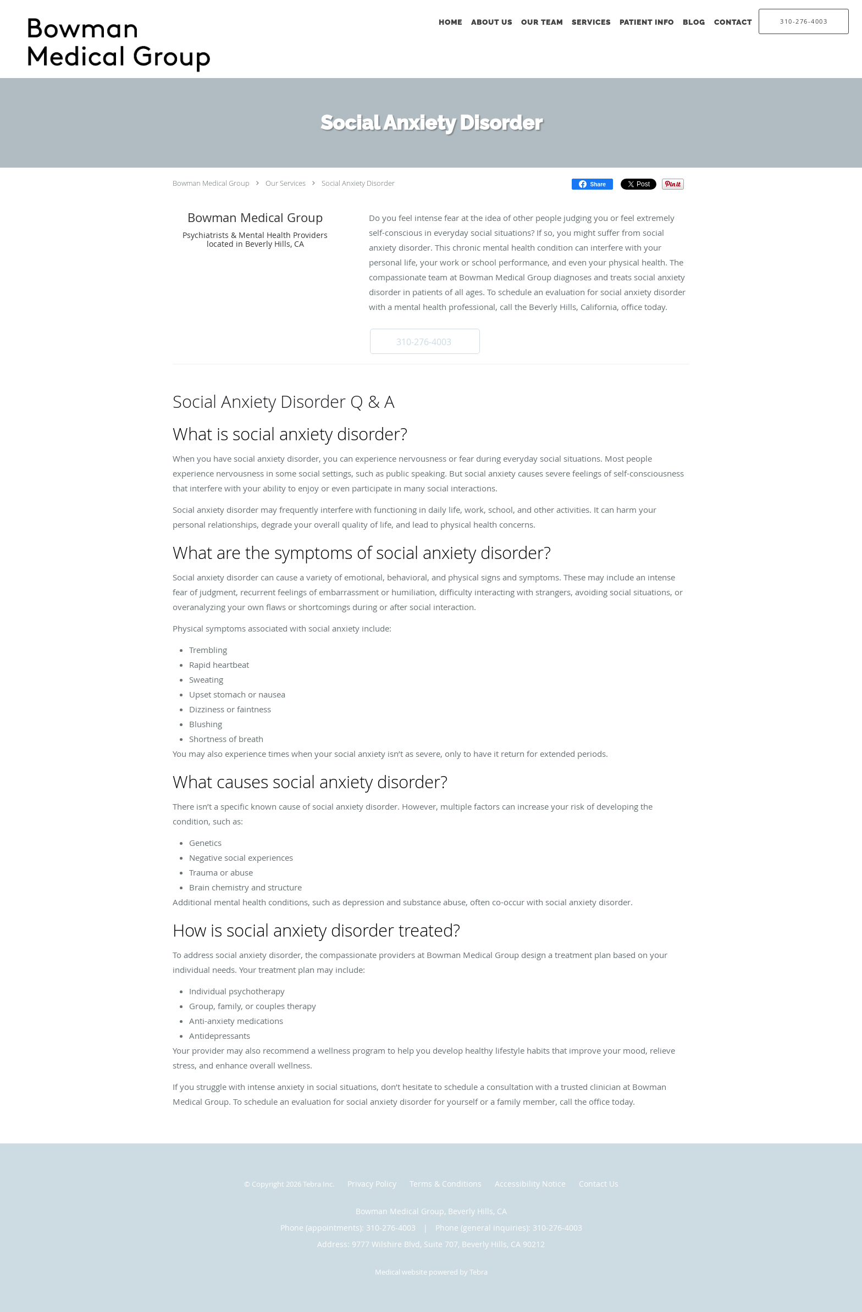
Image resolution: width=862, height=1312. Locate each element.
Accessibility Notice (530, 1183)
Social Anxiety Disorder (358, 183)
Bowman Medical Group (211, 183)
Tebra (478, 1272)
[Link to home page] (128, 45)
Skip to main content (56, 6)
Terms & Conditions (446, 1183)
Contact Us (598, 1183)
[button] (425, 341)
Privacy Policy (371, 1183)
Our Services (286, 183)
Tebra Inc (318, 1184)
